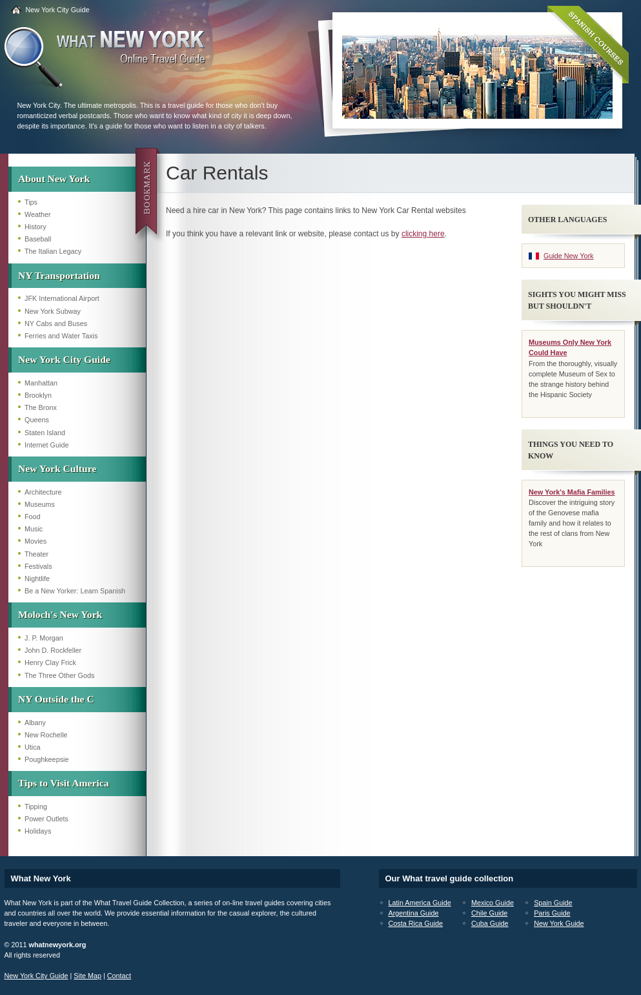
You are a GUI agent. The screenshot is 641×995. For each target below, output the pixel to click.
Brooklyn (38, 395)
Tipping (36, 806)
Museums (40, 504)
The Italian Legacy (53, 251)
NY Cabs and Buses (56, 323)
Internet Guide (46, 445)
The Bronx (41, 407)
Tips (31, 202)
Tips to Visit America (63, 782)
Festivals (38, 566)
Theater (36, 554)
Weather (38, 214)
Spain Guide (553, 903)
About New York (54, 178)
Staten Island (45, 432)
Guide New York (568, 256)
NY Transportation (59, 275)
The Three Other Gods (59, 675)
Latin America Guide (420, 903)
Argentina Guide (414, 913)
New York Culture (57, 468)
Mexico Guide (492, 903)
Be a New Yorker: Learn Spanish (75, 591)
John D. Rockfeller (53, 650)
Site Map (87, 976)
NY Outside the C (56, 698)
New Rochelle (46, 735)
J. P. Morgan (44, 638)
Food (33, 516)
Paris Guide (552, 913)
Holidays (38, 831)
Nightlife (37, 578)
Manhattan (41, 383)
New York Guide (559, 923)
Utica (33, 747)
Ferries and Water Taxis (61, 336)
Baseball (38, 239)
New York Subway (53, 311)
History (35, 227)
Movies (35, 541)
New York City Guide (58, 10)
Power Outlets (46, 819)
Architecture (43, 492)
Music (34, 529)
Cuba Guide (490, 923)
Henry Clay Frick (50, 662)
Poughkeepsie (46, 759)
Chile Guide (489, 913)
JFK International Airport (62, 298)
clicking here (423, 233)
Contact (119, 976)
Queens (37, 420)
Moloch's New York (60, 614)
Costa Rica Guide (416, 923)
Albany (35, 722)
